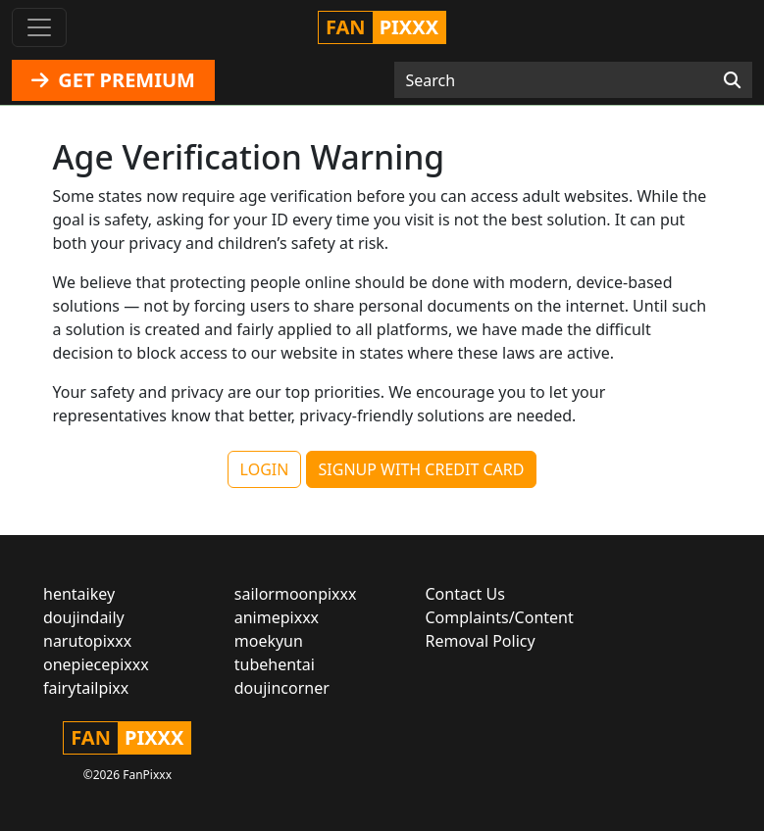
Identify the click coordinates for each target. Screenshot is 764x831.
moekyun (268, 641)
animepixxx (276, 617)
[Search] (732, 80)
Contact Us (465, 594)
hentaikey (79, 594)
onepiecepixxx (96, 664)
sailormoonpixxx (295, 594)
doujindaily (84, 617)
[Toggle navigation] (39, 27)
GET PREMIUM (113, 80)
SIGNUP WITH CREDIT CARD (422, 469)
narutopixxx (87, 641)
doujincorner (282, 688)
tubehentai (274, 664)
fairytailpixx (85, 688)
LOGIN (264, 469)
